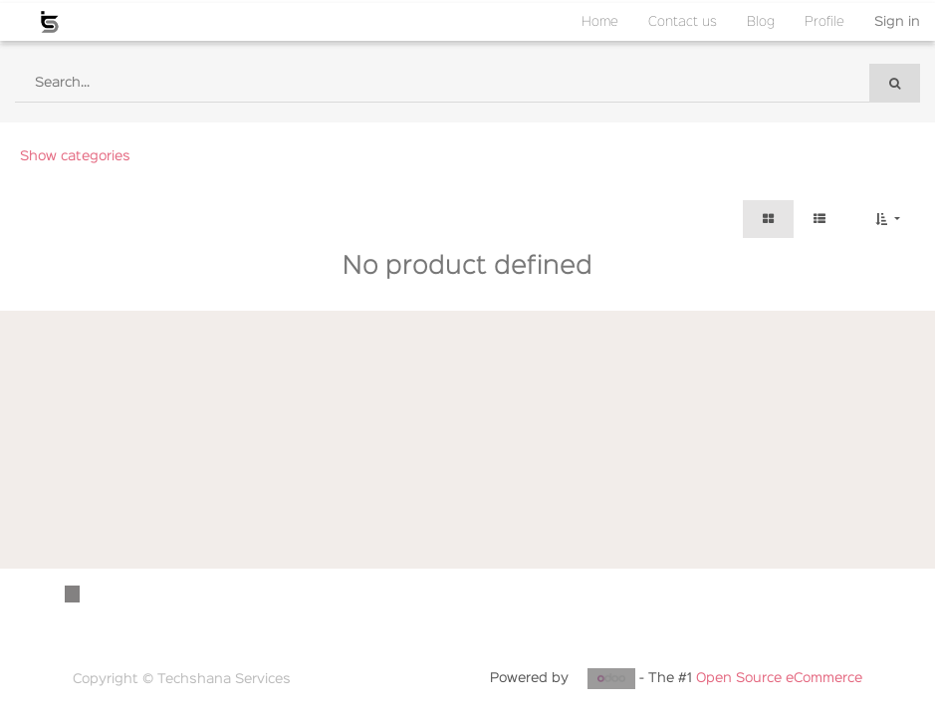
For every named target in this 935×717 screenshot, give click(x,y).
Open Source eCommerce (779, 678)
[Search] (894, 83)
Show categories (75, 156)
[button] (887, 219)
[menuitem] (600, 22)
